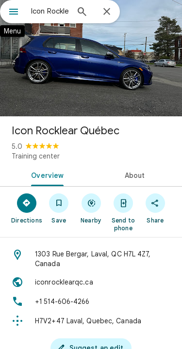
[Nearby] (91, 207)
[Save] (59, 207)
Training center (36, 156)
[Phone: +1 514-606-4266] (91, 301)
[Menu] (13, 12)
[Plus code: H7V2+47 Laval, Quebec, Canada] (91, 321)
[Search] (82, 12)
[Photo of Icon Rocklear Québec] (91, 58)
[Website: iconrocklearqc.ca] (91, 282)
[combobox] (49, 11)
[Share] (155, 207)
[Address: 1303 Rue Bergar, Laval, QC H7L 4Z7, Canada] (91, 258)
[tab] (45, 174)
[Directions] (27, 207)
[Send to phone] (123, 211)
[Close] (107, 12)
